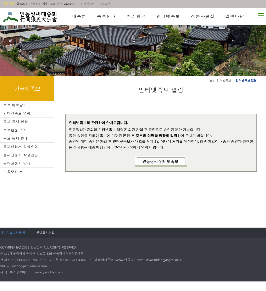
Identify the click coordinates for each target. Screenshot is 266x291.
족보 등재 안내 (15, 138)
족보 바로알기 (15, 105)
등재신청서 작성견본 (20, 155)
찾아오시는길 (45, 232)
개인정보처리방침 (12, 232)
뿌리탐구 (136, 16)
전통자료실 (203, 16)
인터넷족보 (168, 16)
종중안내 (106, 16)
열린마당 (234, 16)
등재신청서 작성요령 (20, 146)
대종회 (79, 16)
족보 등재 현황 (15, 121)
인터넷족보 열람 (17, 113)
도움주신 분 (13, 171)
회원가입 (88, 4)
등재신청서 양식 (17, 163)
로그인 (105, 4)
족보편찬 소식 (15, 130)
